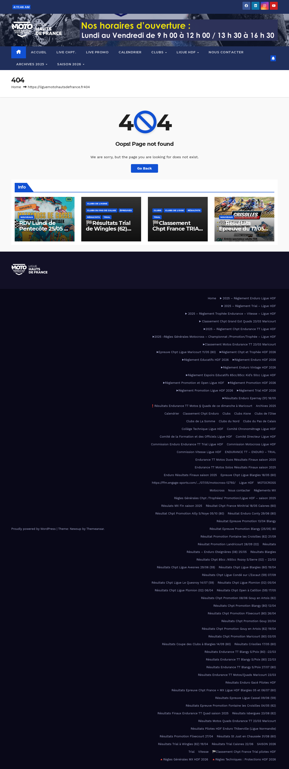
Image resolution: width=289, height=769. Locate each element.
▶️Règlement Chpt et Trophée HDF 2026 (247, 352)
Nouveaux (27, 217)
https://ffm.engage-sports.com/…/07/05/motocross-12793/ (194, 482)
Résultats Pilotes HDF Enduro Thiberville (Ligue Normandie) (233, 728)
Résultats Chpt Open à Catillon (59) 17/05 (246, 590)
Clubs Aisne (242, 413)
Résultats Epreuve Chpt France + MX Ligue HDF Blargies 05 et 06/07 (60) (224, 690)
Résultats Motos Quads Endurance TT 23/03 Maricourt (237, 721)
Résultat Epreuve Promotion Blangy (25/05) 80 (243, 529)
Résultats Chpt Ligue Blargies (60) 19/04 (247, 567)
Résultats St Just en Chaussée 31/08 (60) (246, 736)
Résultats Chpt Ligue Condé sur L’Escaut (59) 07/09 (239, 575)
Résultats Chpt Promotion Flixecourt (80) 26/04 (242, 613)
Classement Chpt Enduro (201, 413)
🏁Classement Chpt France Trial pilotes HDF (244, 751)
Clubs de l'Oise (174, 210)
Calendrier (130, 52)
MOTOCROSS (266, 482)
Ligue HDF (187, 52)
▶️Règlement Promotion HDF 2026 (252, 382)
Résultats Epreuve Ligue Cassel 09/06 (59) (245, 698)
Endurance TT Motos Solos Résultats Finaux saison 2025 (235, 467)
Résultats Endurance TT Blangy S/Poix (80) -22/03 (240, 651)
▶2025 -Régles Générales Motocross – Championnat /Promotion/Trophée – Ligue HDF (214, 336)
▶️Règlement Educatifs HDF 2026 (205, 359)
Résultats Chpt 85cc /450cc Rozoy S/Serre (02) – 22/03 (236, 559)
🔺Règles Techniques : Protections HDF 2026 (244, 759)
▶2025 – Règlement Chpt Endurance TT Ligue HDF (239, 329)
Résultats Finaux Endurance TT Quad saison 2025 (192, 713)
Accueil (39, 52)
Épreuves (126, 210)
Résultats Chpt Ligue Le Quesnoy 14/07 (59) (182, 582)
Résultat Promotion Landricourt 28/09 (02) (228, 544)
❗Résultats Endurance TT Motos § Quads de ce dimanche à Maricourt (201, 406)
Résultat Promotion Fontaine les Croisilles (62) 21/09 (238, 536)
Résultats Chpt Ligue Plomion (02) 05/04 (247, 582)
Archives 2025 (30, 64)
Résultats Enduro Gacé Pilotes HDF (250, 682)
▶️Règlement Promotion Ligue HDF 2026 (204, 390)
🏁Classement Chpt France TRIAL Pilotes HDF (177, 229)
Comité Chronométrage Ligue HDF (251, 429)
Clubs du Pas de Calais (101, 210)
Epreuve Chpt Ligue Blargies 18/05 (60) (248, 475)
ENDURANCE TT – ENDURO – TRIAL (250, 452)
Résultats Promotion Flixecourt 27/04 (186, 736)
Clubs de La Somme (200, 421)
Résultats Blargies (263, 552)
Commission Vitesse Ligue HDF (199, 452)
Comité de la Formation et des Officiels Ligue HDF (196, 436)
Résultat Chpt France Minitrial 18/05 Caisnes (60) (241, 505)
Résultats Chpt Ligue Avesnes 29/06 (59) (186, 567)
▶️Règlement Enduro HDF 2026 (254, 359)
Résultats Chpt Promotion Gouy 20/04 (248, 621)
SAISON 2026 (69, 64)
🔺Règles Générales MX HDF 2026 (184, 759)
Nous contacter (226, 52)
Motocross (217, 490)
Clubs (158, 52)
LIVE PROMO (97, 52)
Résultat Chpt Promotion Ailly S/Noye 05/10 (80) (189, 513)
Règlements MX (265, 490)
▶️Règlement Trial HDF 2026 (256, 390)
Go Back (144, 168)
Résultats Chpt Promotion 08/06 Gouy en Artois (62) (238, 598)
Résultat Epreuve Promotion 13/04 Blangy (246, 521)
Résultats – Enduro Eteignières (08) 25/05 (217, 552)
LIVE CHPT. (66, 52)
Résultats (93, 217)
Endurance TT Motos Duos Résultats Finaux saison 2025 (235, 459)
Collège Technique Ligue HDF (202, 429)
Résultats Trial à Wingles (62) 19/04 (183, 744)
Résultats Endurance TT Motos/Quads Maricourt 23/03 (237, 675)
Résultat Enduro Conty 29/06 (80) (252, 513)
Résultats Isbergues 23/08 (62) (254, 713)
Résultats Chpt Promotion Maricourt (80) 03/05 (242, 636)
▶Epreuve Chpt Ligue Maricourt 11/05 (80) (186, 352)
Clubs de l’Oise (265, 413)
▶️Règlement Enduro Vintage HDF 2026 (248, 367)
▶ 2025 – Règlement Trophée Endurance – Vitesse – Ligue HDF (230, 313)
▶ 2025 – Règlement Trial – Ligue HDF (248, 306)
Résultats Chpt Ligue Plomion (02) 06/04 (184, 590)
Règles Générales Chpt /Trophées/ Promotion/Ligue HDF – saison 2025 (225, 498)
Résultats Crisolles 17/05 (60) (255, 644)
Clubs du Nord (229, 421)
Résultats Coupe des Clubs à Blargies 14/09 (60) (196, 644)
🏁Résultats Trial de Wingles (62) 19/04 (108, 229)
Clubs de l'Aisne (97, 203)
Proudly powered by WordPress (34, 529)
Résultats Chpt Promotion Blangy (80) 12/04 (244, 605)
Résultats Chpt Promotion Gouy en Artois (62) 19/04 (239, 628)
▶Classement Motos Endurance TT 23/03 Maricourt (239, 344)
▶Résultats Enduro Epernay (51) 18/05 (249, 398)
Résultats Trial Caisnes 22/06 (233, 744)
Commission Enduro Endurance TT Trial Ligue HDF (187, 444)
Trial (107, 217)
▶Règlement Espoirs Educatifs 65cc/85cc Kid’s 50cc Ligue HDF (231, 375)
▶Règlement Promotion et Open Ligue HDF (193, 382)
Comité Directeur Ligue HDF (256, 436)
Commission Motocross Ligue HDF (251, 444)
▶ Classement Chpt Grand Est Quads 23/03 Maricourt (237, 321)
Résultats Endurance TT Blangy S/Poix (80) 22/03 (241, 659)
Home (16, 87)
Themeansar (95, 529)
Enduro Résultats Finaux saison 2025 (190, 475)
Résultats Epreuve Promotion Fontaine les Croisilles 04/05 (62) (231, 705)
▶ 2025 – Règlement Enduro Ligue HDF (248, 298)
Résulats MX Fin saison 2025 (181, 505)
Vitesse (203, 751)
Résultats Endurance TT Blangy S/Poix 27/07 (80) (241, 667)
